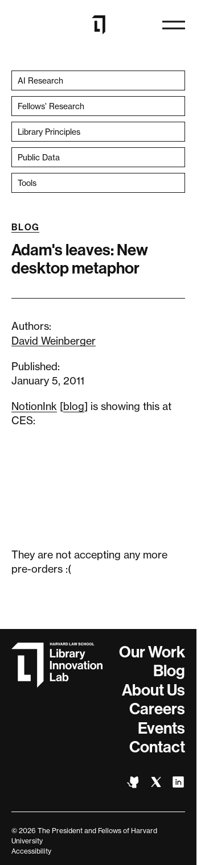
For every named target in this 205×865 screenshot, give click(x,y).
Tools (27, 183)
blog (73, 406)
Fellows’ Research (51, 106)
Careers (157, 709)
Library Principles (49, 131)
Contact (157, 747)
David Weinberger (53, 340)
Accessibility (31, 851)
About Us (153, 690)
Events (161, 728)
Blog (25, 227)
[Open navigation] (173, 25)
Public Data (39, 157)
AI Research (40, 80)
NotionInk (34, 406)
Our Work (152, 652)
